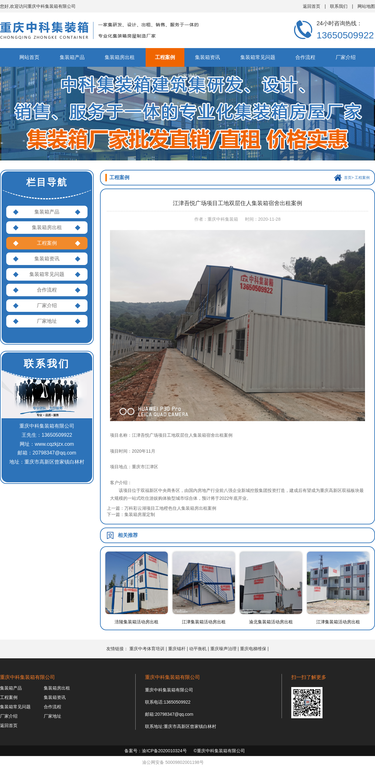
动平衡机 (198, 648)
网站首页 (29, 57)
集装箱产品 (72, 57)
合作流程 (305, 57)
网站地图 (366, 6)
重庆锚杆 (177, 648)
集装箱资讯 (207, 57)
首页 (348, 177)
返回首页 (311, 6)
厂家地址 (188, 76)
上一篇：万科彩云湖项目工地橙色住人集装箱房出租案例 (161, 508)
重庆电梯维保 (253, 648)
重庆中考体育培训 (146, 648)
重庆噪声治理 (223, 648)
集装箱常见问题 (257, 57)
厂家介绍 (346, 57)
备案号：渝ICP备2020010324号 (155, 750)
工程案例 (165, 57)
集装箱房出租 (120, 57)
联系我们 (339, 6)
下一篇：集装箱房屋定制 (131, 514)
